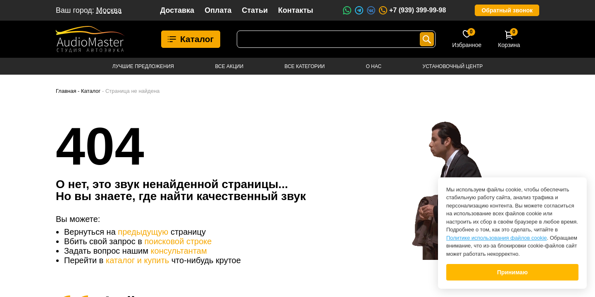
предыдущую (143, 231)
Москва (108, 10)
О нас (373, 66)
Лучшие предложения (143, 66)
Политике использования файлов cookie (496, 238)
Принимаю (512, 272)
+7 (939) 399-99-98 (412, 10)
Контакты (295, 10)
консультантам (179, 250)
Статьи (255, 10)
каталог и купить (137, 260)
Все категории (305, 66)
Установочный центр (453, 66)
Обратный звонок (507, 10)
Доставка (177, 10)
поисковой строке (178, 241)
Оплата (218, 10)
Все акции (229, 66)
